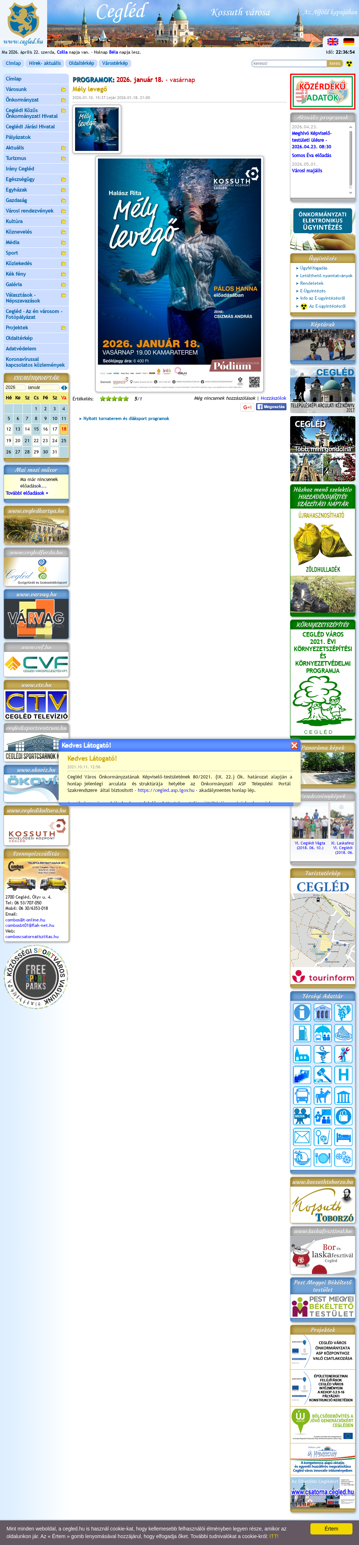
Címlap (13, 63)
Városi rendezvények (36, 211)
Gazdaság (36, 200)
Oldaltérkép (81, 63)
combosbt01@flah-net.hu (29, 925)
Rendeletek (311, 283)
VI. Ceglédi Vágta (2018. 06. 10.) (310, 843)
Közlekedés (36, 263)
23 (45, 440)
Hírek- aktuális (45, 63)
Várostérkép (115, 63)
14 (27, 429)
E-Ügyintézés (313, 290)
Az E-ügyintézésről (323, 306)
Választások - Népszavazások (36, 298)
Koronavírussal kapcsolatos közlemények (35, 362)
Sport (36, 253)
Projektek (36, 328)
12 (8, 429)
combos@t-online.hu (25, 920)
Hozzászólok (273, 398)
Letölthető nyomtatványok (326, 275)
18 (63, 429)
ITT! (273, 1536)
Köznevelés (36, 232)
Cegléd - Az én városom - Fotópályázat (34, 314)
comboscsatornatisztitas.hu (32, 936)
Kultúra (36, 221)
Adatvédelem (21, 349)
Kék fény (36, 274)
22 (36, 440)
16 (45, 429)
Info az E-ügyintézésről (322, 298)
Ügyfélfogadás (313, 268)
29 (36, 452)
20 (17, 440)
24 (54, 440)
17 (54, 429)
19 (8, 440)
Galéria (36, 285)
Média (36, 242)
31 (54, 452)
